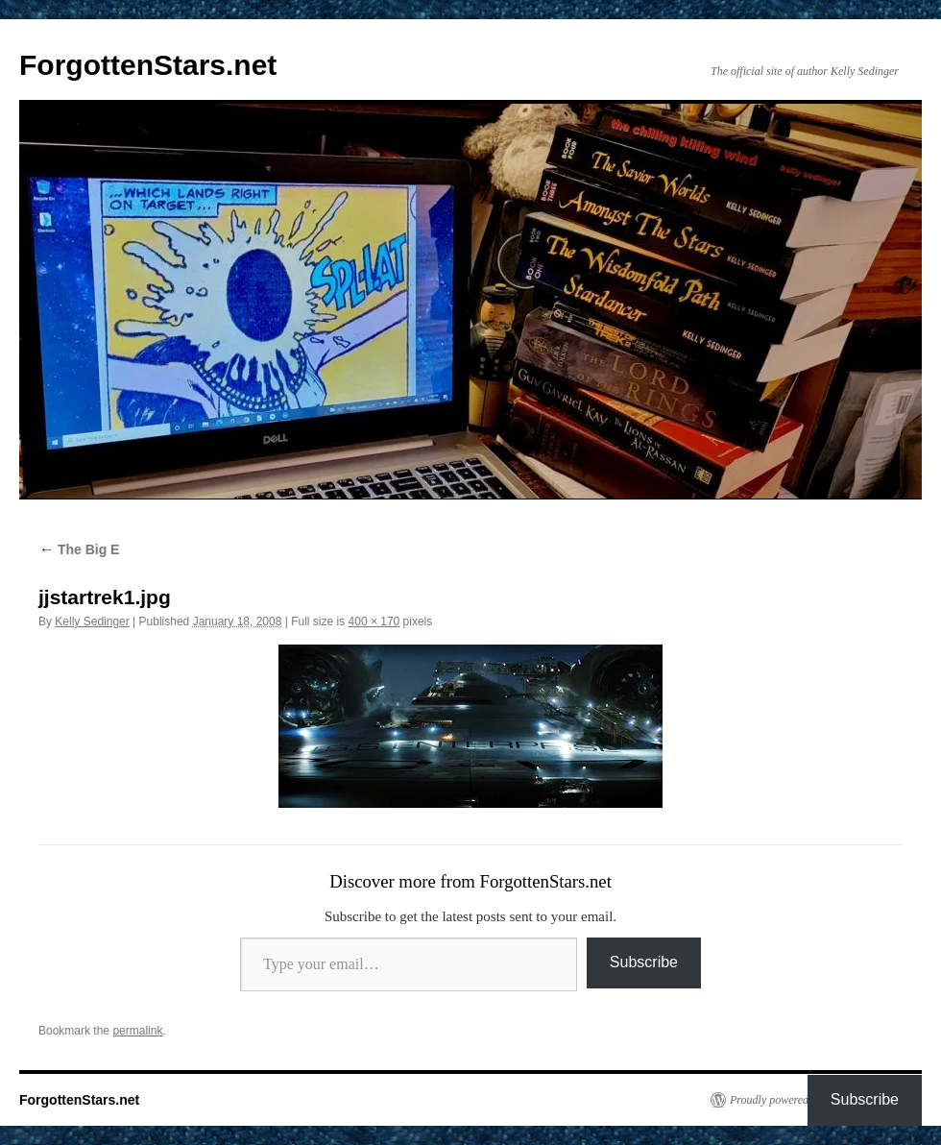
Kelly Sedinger (92, 621)
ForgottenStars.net (148, 65)
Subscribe (644, 962)
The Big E (78, 549)
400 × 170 (374, 621)
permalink (137, 1030)
